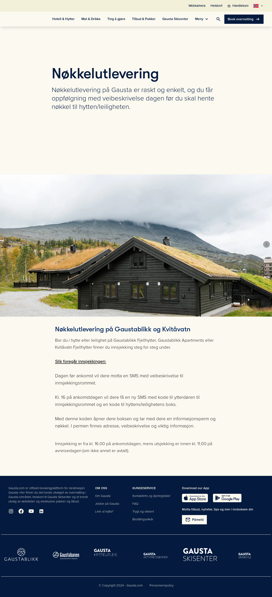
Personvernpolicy (161, 585)
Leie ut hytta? (104, 511)
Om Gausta (102, 496)
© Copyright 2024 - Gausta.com (121, 585)
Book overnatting (244, 19)
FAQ (135, 504)
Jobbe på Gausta (107, 504)
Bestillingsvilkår (142, 519)
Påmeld (194, 520)
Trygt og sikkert (143, 511)
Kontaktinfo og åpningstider (151, 496)
